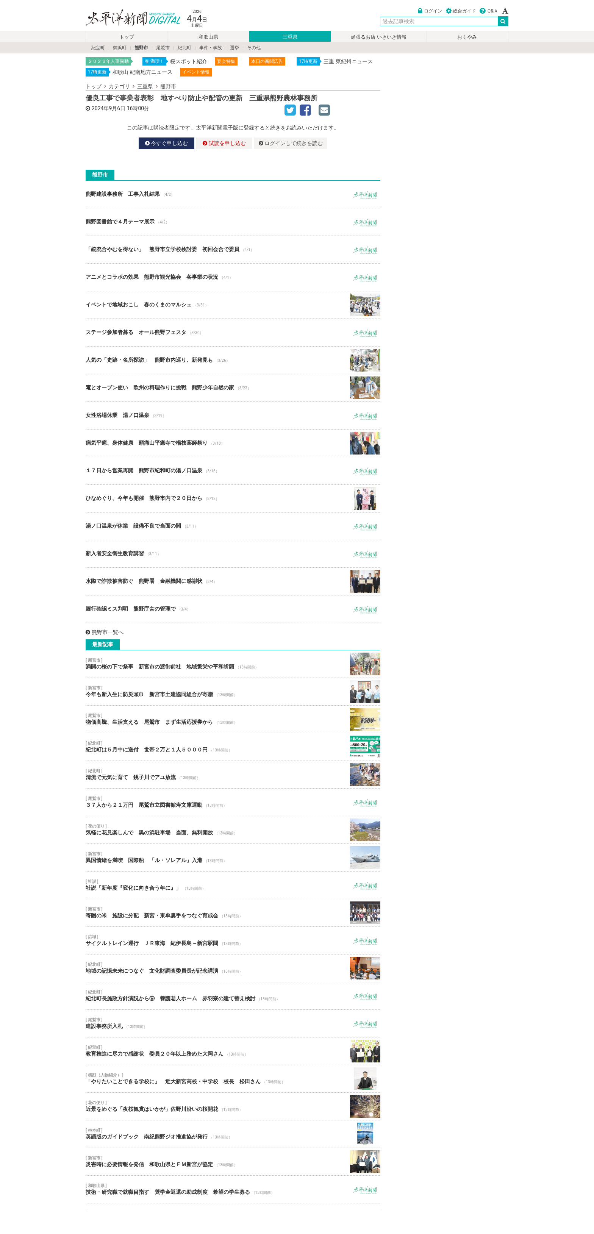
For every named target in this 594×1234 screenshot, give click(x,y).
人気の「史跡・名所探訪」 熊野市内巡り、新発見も (233, 360)
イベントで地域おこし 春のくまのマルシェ (233, 305)
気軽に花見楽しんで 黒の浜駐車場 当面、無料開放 (233, 829)
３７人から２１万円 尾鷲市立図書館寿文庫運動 (233, 802)
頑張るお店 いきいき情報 (378, 37)
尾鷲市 (163, 47)
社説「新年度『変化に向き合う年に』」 (233, 885)
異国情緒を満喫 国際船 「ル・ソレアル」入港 (233, 857)
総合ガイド (461, 11)
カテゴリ (119, 86)
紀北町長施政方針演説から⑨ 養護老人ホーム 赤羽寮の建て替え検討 (233, 995)
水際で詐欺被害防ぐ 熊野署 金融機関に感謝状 (233, 581)
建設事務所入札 (233, 1023)
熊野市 (141, 47)
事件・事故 (210, 47)
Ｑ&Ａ (489, 11)
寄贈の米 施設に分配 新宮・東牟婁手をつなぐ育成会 (233, 912)
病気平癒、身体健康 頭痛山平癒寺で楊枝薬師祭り (233, 443)
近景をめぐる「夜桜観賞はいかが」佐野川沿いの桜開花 (233, 1106)
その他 (254, 47)
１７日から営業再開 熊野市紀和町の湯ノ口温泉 (233, 470)
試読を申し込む (224, 143)
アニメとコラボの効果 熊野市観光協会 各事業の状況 (233, 277)
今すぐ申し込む (166, 143)
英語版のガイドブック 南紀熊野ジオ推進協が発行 (233, 1134)
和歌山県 (208, 37)
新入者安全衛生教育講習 (233, 553)
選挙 (234, 47)
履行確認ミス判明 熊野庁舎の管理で (233, 609)
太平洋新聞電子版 (127, 18)
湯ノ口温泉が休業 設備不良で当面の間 (233, 526)
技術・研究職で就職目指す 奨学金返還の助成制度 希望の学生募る (233, 1189)
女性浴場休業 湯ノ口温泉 (233, 415)
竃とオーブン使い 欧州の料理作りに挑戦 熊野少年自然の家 (233, 387)
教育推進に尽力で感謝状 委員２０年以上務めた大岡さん (233, 1051)
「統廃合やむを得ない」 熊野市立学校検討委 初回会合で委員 (233, 249)
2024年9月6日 (108, 108)
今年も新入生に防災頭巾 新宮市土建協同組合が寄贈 (233, 691)
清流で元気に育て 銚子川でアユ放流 (233, 774)
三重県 (290, 37)
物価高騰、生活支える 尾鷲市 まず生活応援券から (233, 719)
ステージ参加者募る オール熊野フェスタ (233, 332)
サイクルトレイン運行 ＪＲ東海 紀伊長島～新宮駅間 (233, 940)
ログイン (430, 11)
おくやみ (467, 37)
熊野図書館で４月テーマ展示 (233, 222)
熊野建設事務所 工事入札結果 (233, 194)
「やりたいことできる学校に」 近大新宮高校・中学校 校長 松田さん (233, 1078)
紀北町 (184, 47)
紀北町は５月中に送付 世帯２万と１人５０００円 (233, 747)
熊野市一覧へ (104, 632)
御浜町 (120, 47)
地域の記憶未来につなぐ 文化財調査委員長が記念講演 (233, 968)
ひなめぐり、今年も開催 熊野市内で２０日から (233, 498)
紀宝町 (98, 47)
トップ (126, 37)
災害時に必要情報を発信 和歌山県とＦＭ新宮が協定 (233, 1161)
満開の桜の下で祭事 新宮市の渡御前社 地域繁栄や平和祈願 (233, 664)
